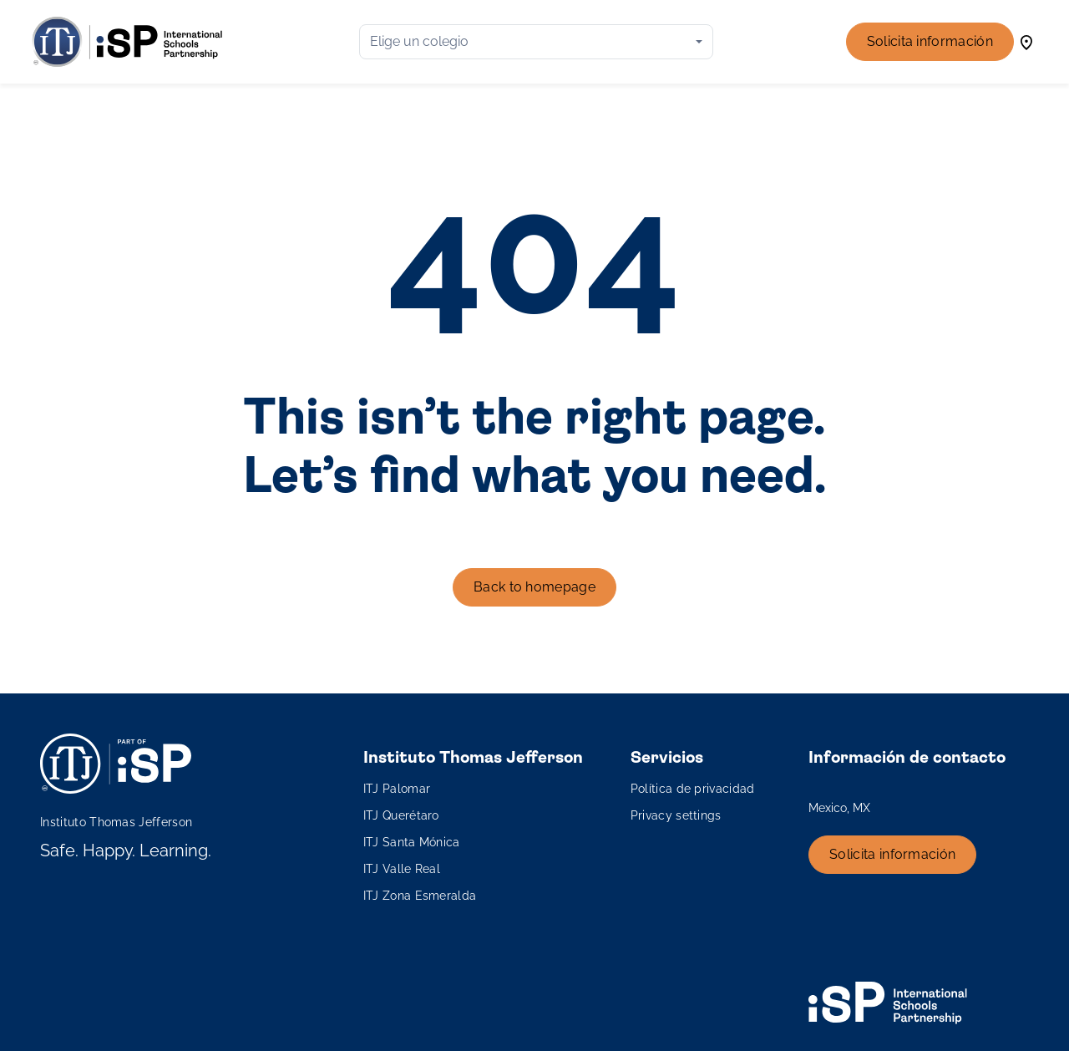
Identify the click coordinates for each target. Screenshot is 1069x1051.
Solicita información (930, 41)
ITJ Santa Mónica (411, 842)
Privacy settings (676, 815)
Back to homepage (534, 587)
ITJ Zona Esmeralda (420, 895)
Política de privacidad (693, 788)
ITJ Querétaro (401, 815)
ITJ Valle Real (401, 869)
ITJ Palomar (397, 788)
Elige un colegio (419, 41)
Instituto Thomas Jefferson (116, 822)
